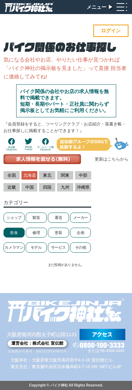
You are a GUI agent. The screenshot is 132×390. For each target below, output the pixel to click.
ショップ (14, 217)
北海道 (29, 175)
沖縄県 (83, 187)
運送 (58, 217)
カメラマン (14, 247)
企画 (80, 232)
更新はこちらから (111, 159)
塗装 (58, 232)
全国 (11, 175)
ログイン (111, 30)
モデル (36, 247)
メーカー (80, 217)
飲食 (14, 232)
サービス (58, 247)
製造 (36, 217)
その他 (80, 247)
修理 (36, 232)
